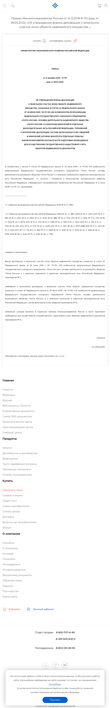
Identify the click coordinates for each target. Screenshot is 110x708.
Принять (55, 699)
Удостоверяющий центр (18, 427)
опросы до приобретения (19, 522)
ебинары (9, 394)
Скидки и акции (13, 495)
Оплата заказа (11, 511)
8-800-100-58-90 (65, 648)
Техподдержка (11, 564)
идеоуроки (10, 458)
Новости (8, 389)
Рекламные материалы (17, 469)
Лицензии (9, 559)
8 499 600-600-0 (65, 638)
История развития (14, 569)
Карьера (8, 585)
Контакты (8, 542)
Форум (7, 527)
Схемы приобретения (16, 506)
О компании (10, 548)
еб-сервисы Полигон (17, 405)
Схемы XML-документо (17, 416)
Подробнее (55, 684)
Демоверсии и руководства (20, 453)
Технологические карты (17, 421)
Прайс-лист (10, 500)
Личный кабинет (40, 609)
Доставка (8, 516)
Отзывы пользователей (17, 474)
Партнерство (11, 591)
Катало (7, 447)
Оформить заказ (13, 490)
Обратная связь (12, 580)
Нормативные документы (18, 411)
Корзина (11, 609)
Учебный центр (12, 432)
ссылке (61, 356)
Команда (8, 553)
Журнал (7, 400)
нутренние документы (17, 575)
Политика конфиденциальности (55, 706)
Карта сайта (10, 596)
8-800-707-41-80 (65, 632)
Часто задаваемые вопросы (20, 464)
